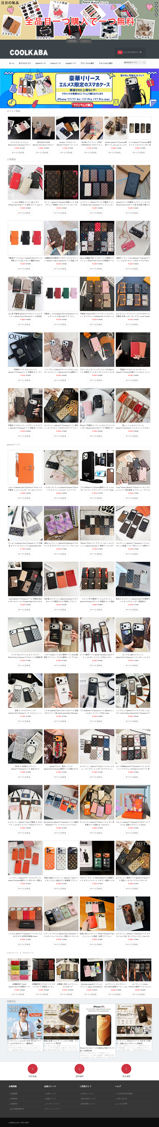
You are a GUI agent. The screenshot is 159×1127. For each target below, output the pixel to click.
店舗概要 (13, 1094)
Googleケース (70, 63)
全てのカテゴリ (25, 63)
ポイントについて (52, 1109)
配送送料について (87, 1104)
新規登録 (72, 41)
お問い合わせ (121, 1099)
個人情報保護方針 (16, 1109)
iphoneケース (41, 63)
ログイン (85, 41)
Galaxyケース (55, 63)
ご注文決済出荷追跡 (124, 1094)
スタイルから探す (106, 63)
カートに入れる (18, 152)
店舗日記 (11, 1001)
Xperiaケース (28, 953)
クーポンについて (52, 1104)
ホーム (11, 63)
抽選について (50, 1099)
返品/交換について (88, 1099)
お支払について (87, 1094)
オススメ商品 (13, 111)
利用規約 (13, 1099)
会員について (50, 1094)
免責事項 (13, 1104)
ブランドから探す (87, 63)
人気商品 (11, 159)
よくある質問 (121, 1104)
